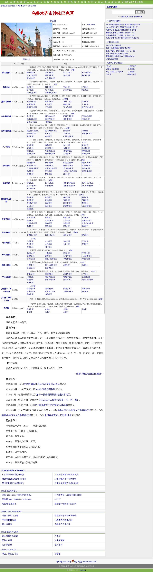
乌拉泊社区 (86, 168)
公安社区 (85, 87)
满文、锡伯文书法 (10, 554)
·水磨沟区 (131, 69)
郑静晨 (16, 499)
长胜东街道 (6, 232)
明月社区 (48, 247)
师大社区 (66, 131)
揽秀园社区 (31, 104)
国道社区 (30, 145)
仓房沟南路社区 (33, 168)
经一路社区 (31, 73)
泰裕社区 (30, 200)
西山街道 (6, 183)
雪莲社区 (85, 203)
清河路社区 (67, 280)
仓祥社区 (30, 247)
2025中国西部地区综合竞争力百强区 (42, 384)
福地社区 (48, 223)
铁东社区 (66, 197)
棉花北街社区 (68, 166)
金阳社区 (66, 148)
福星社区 (85, 226)
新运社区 (66, 253)
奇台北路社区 (50, 78)
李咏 (17, 495)
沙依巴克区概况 (112, 59)
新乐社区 (66, 226)
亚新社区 (30, 309)
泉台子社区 (67, 235)
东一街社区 (49, 90)
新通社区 (48, 218)
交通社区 (66, 87)
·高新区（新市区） (113, 69)
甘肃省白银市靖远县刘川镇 (14, 479)
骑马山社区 (49, 183)
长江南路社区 (87, 73)
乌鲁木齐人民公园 (62, 524)
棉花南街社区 (87, 166)
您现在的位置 (6, 6)
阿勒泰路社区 (50, 277)
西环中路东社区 (87, 223)
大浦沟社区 (67, 256)
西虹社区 (48, 206)
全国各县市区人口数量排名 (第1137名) (120, 35)
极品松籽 (58, 545)
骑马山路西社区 (51, 265)
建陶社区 (48, 256)
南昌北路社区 (50, 154)
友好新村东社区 (33, 131)
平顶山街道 (6, 277)
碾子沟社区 (49, 75)
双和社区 (48, 171)
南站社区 (85, 197)
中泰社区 (48, 253)
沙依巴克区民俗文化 (9, 550)
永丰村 (47, 312)
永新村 (65, 312)
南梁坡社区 (67, 206)
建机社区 (30, 87)
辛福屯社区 (67, 259)
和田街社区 (49, 87)
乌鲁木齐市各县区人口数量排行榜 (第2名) (121, 30)
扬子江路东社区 (87, 107)
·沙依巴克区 (131, 66)
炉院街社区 (31, 163)
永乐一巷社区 (32, 186)
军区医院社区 (32, 134)
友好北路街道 (6, 131)
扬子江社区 (67, 102)
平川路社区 (31, 188)
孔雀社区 (48, 104)
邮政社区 (30, 148)
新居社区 (66, 223)
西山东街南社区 (51, 259)
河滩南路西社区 (51, 93)
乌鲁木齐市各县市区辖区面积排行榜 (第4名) (122, 38)
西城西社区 (86, 289)
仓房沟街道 (6, 243)
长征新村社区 (32, 166)
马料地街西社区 (69, 186)
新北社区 (30, 151)
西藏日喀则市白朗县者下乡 (66, 475)
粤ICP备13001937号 (63, 562)
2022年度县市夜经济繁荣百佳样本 (51, 405)
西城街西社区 (87, 220)
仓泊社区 (85, 241)
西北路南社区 (50, 119)
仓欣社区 (48, 241)
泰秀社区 (30, 220)
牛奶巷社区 (86, 75)
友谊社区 (48, 134)
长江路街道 (6, 73)
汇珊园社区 (49, 220)
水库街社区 (31, 268)
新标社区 (30, 183)
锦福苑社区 (67, 277)
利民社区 (30, 136)
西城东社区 (67, 289)
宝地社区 (66, 134)
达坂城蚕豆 (7, 545)
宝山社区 (30, 206)
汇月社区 (48, 107)
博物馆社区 (86, 151)
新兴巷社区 (31, 78)
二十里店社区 (50, 235)
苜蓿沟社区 (31, 291)
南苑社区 (30, 280)
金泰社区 (66, 218)
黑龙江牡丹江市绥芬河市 (13, 483)
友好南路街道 (6, 116)
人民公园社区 (32, 102)
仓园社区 (48, 244)
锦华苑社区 (86, 148)
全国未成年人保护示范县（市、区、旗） (59, 400)
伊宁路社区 (49, 73)
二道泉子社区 (32, 235)
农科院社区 (49, 148)
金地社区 (30, 226)
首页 (6, 2)
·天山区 (108, 66)
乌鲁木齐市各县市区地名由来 (117, 54)
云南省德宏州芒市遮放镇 (65, 479)
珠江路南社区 (87, 171)
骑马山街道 (6, 265)
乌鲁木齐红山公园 (10, 516)
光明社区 (48, 203)
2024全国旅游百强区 (45, 389)
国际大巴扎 (27, 59)
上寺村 (84, 309)
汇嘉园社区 (86, 277)
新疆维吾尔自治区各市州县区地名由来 (120, 56)
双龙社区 (30, 174)
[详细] (73, 70)
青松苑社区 (49, 102)
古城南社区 (67, 154)
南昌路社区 (31, 154)
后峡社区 (30, 171)
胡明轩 (58, 499)
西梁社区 (85, 235)
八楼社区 (85, 131)
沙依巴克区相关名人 (9, 491)
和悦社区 (66, 174)
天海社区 (85, 218)
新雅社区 (30, 209)
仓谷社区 (66, 244)
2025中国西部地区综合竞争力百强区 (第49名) (123, 25)
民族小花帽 (7, 540)
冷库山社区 (67, 203)
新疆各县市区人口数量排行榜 (16, 415)
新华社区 (85, 102)
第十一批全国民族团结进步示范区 (53, 394)
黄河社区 (85, 90)
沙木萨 (58, 536)
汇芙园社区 (67, 220)
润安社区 (48, 294)
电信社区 (85, 145)
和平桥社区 (49, 163)
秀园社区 (85, 200)
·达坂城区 (131, 72)
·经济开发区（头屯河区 (114, 72)
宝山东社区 (67, 107)
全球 (130, 2)
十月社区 (85, 104)
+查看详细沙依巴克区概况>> (89, 374)
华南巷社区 (31, 259)
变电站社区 (49, 166)
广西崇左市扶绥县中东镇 (13, 475)
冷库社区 (66, 75)
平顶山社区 (31, 274)
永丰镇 (6, 308)
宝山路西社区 (87, 206)
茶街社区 (48, 174)
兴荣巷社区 (49, 268)
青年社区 (30, 197)
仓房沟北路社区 (51, 168)
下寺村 (29, 312)
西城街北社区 (32, 223)
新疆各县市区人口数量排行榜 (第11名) (120, 33)
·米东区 (108, 74)
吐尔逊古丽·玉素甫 (68, 495)
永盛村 (47, 309)
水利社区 (30, 90)
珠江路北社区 (32, 93)
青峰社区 (48, 200)
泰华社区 (48, 136)
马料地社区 (31, 253)
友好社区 (30, 116)
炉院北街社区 (68, 163)
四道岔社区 (31, 256)
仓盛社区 (30, 241)
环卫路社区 (86, 253)
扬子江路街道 (6, 102)
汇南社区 (30, 282)
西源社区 (85, 265)
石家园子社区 (87, 134)
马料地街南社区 (69, 183)
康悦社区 (48, 226)
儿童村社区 (31, 265)
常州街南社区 (68, 291)
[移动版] (53, 21)
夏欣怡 (65, 504)
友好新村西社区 (51, 131)
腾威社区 (66, 104)
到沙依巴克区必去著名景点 (11, 511)
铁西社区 (66, 200)
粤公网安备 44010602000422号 (84, 561)
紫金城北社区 (50, 291)
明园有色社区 (50, 116)
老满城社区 (67, 151)
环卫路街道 (6, 255)
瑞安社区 (48, 145)
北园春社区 (67, 274)
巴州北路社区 (68, 136)
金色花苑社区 (32, 122)
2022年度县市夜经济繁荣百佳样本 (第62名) (122, 27)
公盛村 (65, 309)
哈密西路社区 (50, 151)
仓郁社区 (30, 244)
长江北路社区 (32, 75)
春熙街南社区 (50, 280)
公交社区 (85, 274)
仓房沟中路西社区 (70, 171)
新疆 (13, 6)
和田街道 (6, 87)
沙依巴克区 (32, 6)
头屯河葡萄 (59, 540)
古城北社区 (86, 154)
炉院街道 (6, 166)
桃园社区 (85, 291)
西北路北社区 (32, 119)
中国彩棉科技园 (9, 520)
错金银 (58, 554)
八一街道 (6, 147)
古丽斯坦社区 (32, 203)
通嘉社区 (30, 294)
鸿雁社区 (48, 122)
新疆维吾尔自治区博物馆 (65, 516)
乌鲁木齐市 (21, 6)
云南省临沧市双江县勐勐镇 (66, 483)
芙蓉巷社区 (86, 259)
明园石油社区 (68, 116)
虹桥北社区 (86, 119)
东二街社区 (67, 90)
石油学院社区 (87, 116)
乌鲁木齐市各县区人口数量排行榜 (74, 410)
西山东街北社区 (87, 186)
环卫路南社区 (87, 256)
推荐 (126, 2)
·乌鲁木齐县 (131, 74)
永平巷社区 (49, 186)
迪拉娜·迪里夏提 (9, 504)
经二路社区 (67, 73)
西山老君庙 (7, 524)
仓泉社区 (66, 241)
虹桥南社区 (67, 119)
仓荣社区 (85, 244)
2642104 (83, 570)
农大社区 (66, 145)
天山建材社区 (68, 168)
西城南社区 (31, 289)
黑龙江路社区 (32, 107)
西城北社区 (49, 289)
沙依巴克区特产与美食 (9, 532)
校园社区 (48, 197)
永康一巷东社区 (87, 183)
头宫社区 (30, 277)
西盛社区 (66, 265)
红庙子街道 (6, 219)
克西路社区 (49, 274)
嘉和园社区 (31, 218)
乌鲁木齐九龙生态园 (63, 520)
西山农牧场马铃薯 (10, 536)
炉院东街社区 (87, 163)
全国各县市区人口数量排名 (57, 415)
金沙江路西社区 (87, 280)
